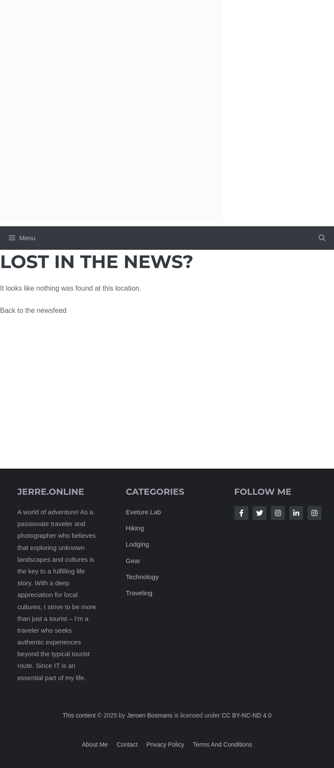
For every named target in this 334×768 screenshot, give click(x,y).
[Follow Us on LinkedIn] (296, 513)
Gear (133, 560)
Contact (127, 744)
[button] (322, 238)
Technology (142, 576)
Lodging (137, 544)
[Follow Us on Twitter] (260, 513)
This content (80, 715)
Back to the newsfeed (33, 310)
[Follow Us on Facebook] (241, 513)
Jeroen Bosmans (150, 715)
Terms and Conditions (222, 744)
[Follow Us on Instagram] (278, 513)
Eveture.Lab (143, 512)
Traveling (139, 593)
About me (95, 744)
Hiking (135, 528)
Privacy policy (165, 744)
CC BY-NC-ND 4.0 (247, 715)
